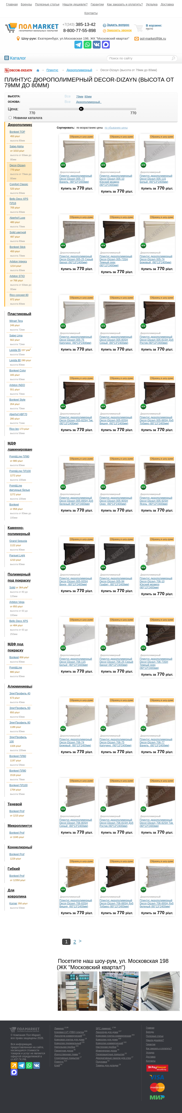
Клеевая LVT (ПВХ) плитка (69, 1032)
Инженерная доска (106, 1050)
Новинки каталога (25, 118)
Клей (57, 1065)
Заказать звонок (117, 31)
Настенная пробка (106, 1047)
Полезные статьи (47, 4)
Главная (12, 4)
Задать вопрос (116, 25)
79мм (79, 96)
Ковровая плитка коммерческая (113, 1035)
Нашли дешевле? (75, 4)
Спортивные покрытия (66, 1058)
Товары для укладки (107, 1065)
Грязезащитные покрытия (110, 1054)
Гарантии (97, 4)
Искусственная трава (66, 1054)
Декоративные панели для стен (113, 1058)
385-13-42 (79, 24)
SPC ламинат (104, 1028)
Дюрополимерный (88, 102)
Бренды (26, 4)
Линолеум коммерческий (68, 1035)
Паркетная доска (63, 1050)
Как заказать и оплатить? (125, 4)
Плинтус (59, 1061)
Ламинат (59, 1028)
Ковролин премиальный (67, 1043)
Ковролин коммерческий (109, 1043)
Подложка (101, 1061)
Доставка (167, 4)
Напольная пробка (64, 1047)
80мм (87, 96)
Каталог (15, 58)
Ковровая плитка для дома (69, 1039)
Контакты (91, 13)
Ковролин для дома (107, 1039)
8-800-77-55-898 (79, 30)
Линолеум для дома (107, 1032)
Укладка (152, 4)
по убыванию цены (116, 127)
